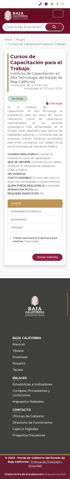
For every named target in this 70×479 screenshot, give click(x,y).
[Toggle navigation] (58, 13)
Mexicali (19, 344)
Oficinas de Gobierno (28, 416)
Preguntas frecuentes (29, 435)
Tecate (18, 370)
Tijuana (18, 351)
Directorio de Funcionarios (32, 422)
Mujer (20, 39)
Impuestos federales (28, 401)
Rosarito (19, 363)
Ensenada (20, 357)
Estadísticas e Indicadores (32, 384)
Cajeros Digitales (25, 429)
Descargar (54, 103)
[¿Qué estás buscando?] (32, 27)
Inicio (8, 39)
